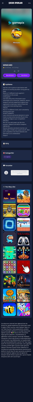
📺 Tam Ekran (23, 75)
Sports (7, 157)
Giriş (29, 3)
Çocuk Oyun (10, 351)
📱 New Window (9, 75)
